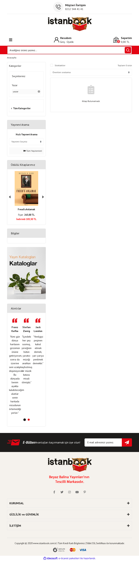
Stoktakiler (60, 65)
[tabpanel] (15, 366)
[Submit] (127, 442)
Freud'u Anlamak (26, 209)
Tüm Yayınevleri (33, 150)
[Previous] (10, 197)
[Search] (69, 50)
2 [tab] (29, 420)
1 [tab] (24, 419)
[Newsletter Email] (108, 442)
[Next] (43, 197)
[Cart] (122, 40)
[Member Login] (63, 40)
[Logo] (69, 24)
